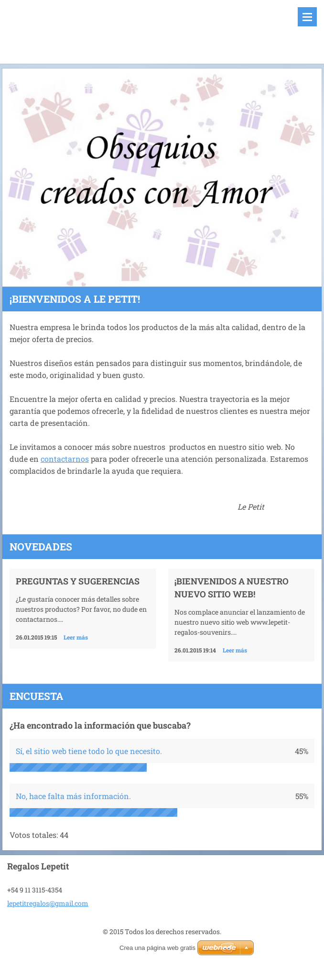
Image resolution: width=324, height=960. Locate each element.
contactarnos (65, 459)
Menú (307, 16)
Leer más (76, 637)
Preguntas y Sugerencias (78, 581)
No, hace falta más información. (73, 796)
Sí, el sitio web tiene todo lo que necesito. (89, 751)
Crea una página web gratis (157, 947)
